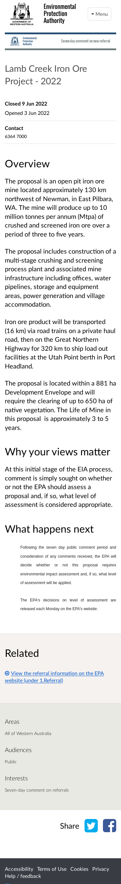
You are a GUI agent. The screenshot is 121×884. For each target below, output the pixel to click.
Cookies (79, 869)
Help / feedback (23, 876)
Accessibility (19, 869)
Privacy (100, 869)
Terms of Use (51, 869)
